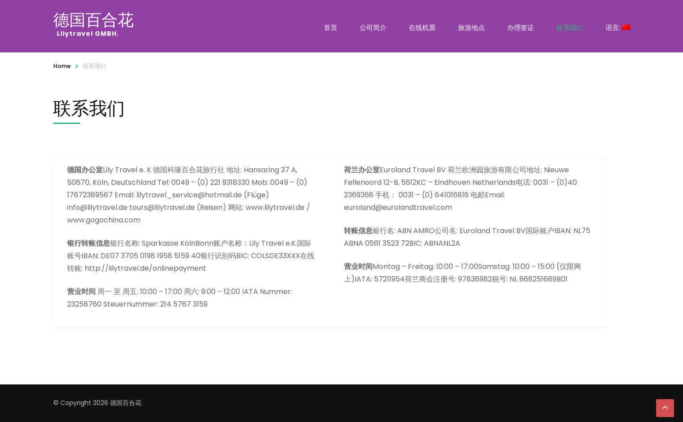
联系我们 (569, 27)
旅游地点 (471, 27)
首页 (330, 27)
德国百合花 (93, 20)
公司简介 (373, 27)
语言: (618, 27)
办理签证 (520, 27)
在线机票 (422, 27)
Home (62, 66)
